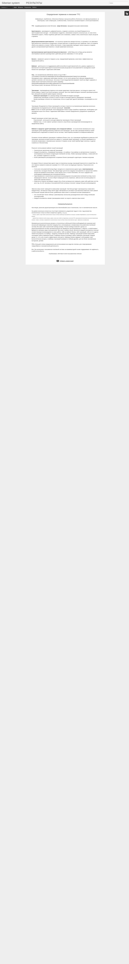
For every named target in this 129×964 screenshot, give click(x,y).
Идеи (15, 7)
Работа (34, 7)
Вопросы (20, 7)
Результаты (27, 7)
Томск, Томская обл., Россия (58, 928)
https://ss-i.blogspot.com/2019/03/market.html (39, 845)
